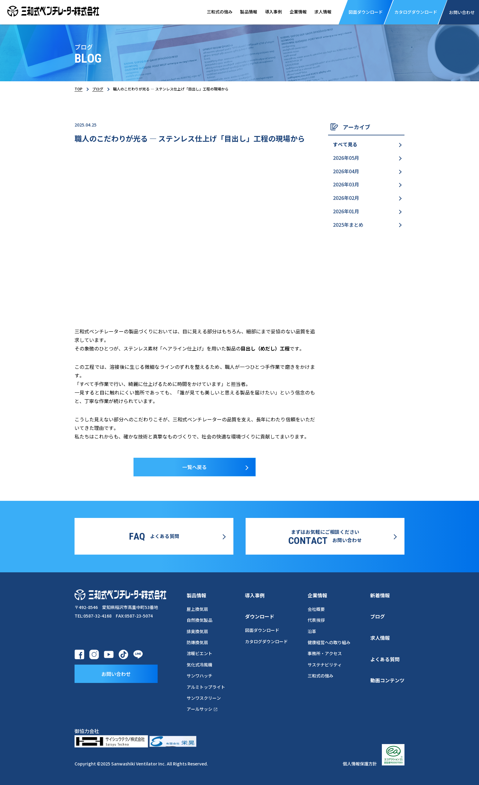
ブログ (97, 88)
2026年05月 (346, 158)
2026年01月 (346, 211)
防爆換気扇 (197, 642)
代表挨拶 (316, 620)
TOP (78, 88)
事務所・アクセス (325, 653)
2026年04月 (346, 171)
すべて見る (345, 144)
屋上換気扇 (197, 609)
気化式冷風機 (199, 664)
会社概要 (316, 609)
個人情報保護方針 (360, 764)
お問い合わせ (116, 673)
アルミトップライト (206, 687)
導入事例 (271, 12)
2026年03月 (346, 185)
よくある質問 (385, 658)
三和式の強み (216, 12)
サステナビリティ (325, 664)
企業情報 (296, 12)
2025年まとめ (348, 225)
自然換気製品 (199, 620)
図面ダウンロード (262, 630)
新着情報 (380, 595)
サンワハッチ (199, 675)
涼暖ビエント (199, 653)
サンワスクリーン (204, 698)
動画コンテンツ (387, 680)
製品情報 (245, 12)
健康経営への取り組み (329, 642)
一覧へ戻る (194, 467)
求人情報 (321, 12)
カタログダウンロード (266, 641)
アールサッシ (202, 709)
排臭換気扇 (197, 631)
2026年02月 (346, 198)
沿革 (312, 631)
